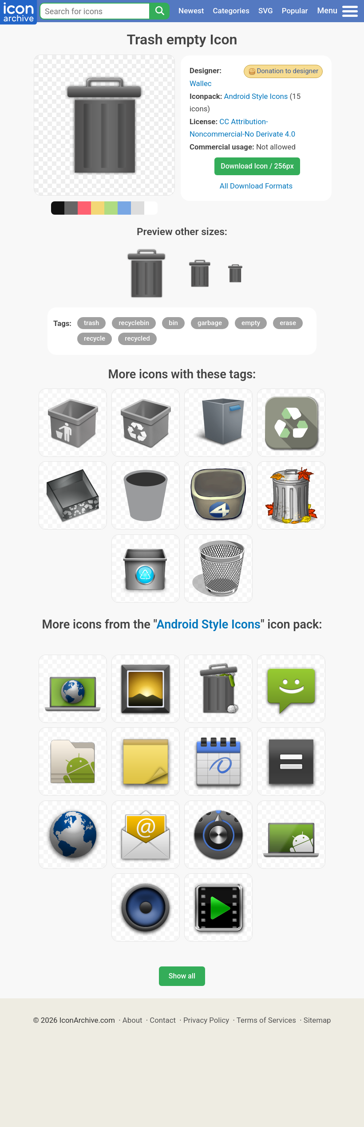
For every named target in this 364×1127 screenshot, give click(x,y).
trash (91, 323)
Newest (191, 10)
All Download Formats (256, 185)
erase (288, 323)
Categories (231, 10)
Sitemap (317, 1020)
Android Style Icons (256, 96)
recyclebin (134, 323)
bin (173, 323)
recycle (94, 338)
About (132, 1020)
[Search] (159, 11)
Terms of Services (266, 1020)
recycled (137, 338)
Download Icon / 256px (257, 166)
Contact (163, 1020)
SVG (265, 10)
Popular (295, 10)
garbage (210, 323)
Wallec (201, 83)
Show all (182, 976)
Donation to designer (287, 71)
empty (250, 323)
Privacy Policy (206, 1020)
